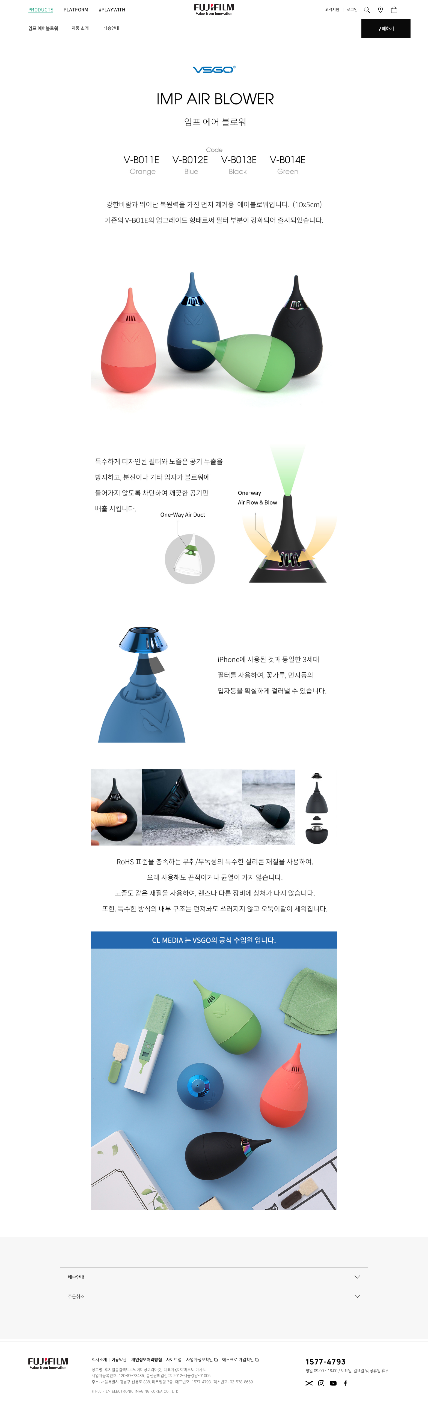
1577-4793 (326, 1361)
